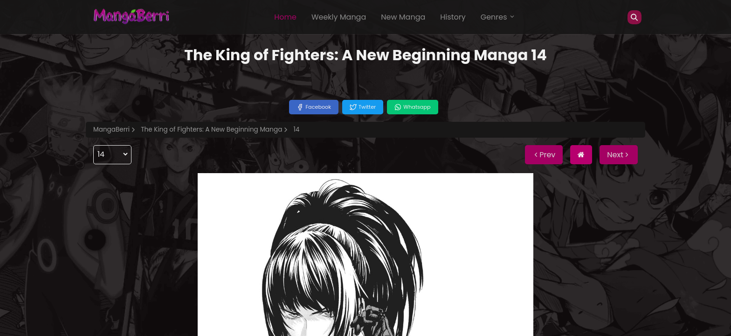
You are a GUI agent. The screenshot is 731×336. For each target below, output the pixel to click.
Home (285, 17)
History (452, 17)
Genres (498, 17)
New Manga (403, 17)
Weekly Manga (338, 17)
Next (619, 154)
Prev (544, 154)
